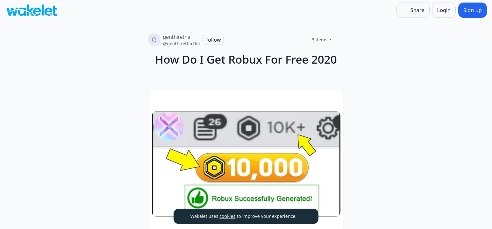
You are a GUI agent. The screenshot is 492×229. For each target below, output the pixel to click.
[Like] (339, 40)
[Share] (413, 10)
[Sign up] (472, 10)
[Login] (444, 10)
